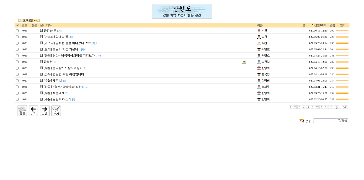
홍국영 (263, 74)
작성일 (315, 25)
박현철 (263, 62)
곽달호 (263, 49)
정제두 (263, 86)
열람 (332, 25)
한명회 (263, 68)
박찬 (262, 30)
